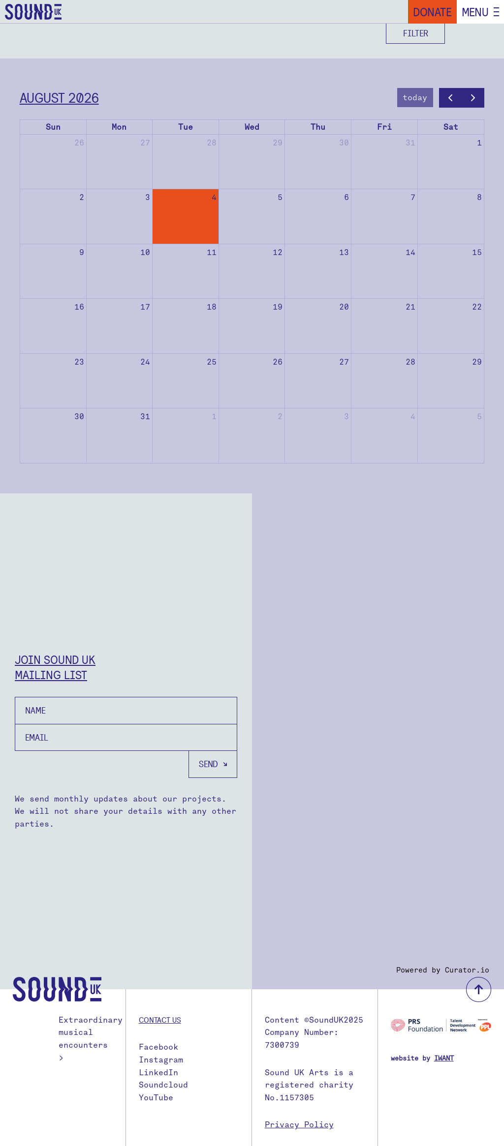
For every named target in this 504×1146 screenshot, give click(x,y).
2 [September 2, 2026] (280, 416)
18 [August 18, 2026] (212, 307)
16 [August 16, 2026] (79, 307)
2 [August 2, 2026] (81, 197)
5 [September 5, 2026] (479, 416)
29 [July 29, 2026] (278, 143)
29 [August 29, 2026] (477, 362)
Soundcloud (163, 1085)
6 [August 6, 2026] (346, 197)
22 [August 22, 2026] (477, 307)
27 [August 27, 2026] (344, 362)
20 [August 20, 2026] (344, 307)
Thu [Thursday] (318, 127)
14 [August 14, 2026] (410, 252)
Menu (475, 11)
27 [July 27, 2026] (145, 143)
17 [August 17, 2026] (145, 307)
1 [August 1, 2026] (479, 143)
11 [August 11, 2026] (212, 252)
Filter (415, 33)
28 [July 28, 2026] (212, 143)
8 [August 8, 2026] (479, 197)
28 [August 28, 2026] (410, 362)
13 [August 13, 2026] (344, 252)
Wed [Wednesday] (252, 127)
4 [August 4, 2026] (214, 197)
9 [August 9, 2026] (81, 252)
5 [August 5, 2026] (280, 197)
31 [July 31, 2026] (410, 143)
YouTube (156, 1097)
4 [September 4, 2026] (412, 416)
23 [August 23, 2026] (79, 362)
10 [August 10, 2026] (145, 252)
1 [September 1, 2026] (214, 416)
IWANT (444, 1058)
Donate (432, 11)
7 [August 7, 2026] (412, 197)
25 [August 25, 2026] (212, 362)
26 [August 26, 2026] (278, 362)
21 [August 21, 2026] (410, 307)
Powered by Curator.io (442, 970)
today (415, 97)
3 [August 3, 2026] (147, 197)
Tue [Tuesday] (185, 127)
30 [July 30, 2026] (344, 143)
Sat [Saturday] (450, 127)
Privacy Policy (299, 1124)
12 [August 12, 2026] (278, 252)
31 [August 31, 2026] (145, 416)
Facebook (158, 1047)
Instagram (161, 1060)
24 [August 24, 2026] (145, 362)
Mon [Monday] (119, 127)
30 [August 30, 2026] (79, 416)
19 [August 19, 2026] (278, 307)
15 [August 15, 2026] (477, 252)
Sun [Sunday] (53, 127)
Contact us (160, 1020)
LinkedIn (158, 1072)
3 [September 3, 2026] (346, 416)
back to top (478, 989)
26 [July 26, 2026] (79, 143)
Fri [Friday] (384, 127)
